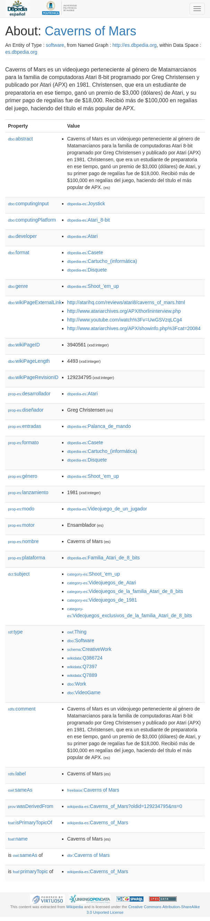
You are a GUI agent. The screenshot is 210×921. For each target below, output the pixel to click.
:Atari (82, 236)
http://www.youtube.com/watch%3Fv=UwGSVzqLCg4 (124, 319)
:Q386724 (85, 658)
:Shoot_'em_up (93, 286)
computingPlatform (32, 220)
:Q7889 (82, 675)
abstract (20, 138)
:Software (80, 640)
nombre (23, 541)
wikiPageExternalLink (35, 302)
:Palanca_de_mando (99, 426)
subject (18, 574)
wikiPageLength (29, 361)
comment (21, 709)
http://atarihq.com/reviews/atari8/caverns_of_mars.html (126, 302)
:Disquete (87, 270)
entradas (24, 426)
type (15, 632)
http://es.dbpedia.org (134, 45)
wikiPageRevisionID (33, 377)
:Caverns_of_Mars (97, 822)
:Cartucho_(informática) (102, 261)
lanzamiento (28, 492)
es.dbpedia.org (21, 52)
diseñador (26, 410)
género (22, 476)
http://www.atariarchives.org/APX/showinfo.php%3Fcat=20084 (134, 328)
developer (22, 236)
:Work (76, 684)
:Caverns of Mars (93, 790)
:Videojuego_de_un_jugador (107, 508)
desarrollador (29, 393)
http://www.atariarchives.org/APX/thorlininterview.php (124, 311)
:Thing (77, 632)
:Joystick (86, 203)
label (17, 773)
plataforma (26, 557)
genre (18, 286)
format (18, 252)
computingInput (28, 203)
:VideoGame (83, 692)
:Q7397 (82, 666)
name (18, 839)
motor (21, 525)
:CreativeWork (89, 649)
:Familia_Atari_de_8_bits (103, 557)
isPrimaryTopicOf (30, 822)
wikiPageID (24, 344)
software (55, 45)
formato (23, 442)
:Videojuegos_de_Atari (101, 582)
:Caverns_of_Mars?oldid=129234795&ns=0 (124, 806)
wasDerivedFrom (30, 806)
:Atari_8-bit (88, 220)
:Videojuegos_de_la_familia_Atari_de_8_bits (125, 591)
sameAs (20, 790)
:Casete (85, 252)
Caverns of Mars (90, 31)
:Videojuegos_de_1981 (102, 600)
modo (21, 508)
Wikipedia (74, 907)
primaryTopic (30, 871)
